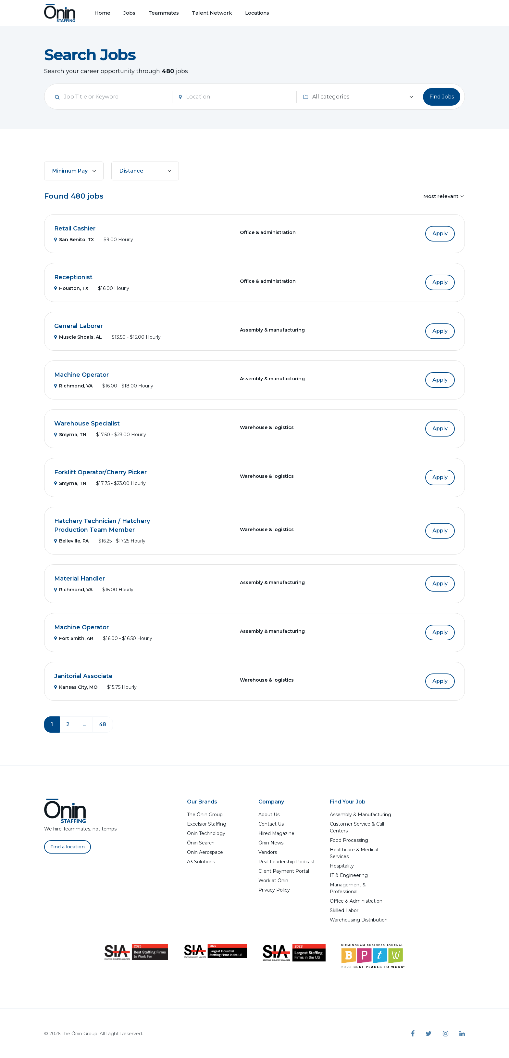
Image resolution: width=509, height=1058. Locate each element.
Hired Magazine (276, 833)
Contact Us (271, 824)
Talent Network (212, 13)
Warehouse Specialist (87, 423)
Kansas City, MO (75, 687)
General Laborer (78, 326)
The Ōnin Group (205, 814)
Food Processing (349, 840)
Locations (257, 13)
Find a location (67, 847)
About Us (268, 814)
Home (102, 13)
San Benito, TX (74, 239)
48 (102, 724)
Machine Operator (81, 374)
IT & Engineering (349, 875)
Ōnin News (270, 843)
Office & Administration (356, 901)
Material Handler (79, 578)
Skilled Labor (344, 910)
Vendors (267, 852)
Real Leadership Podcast (286, 862)
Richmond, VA (73, 386)
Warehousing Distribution (359, 920)
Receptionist (73, 277)
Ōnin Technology (206, 833)
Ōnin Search (201, 843)
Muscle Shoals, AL (78, 337)
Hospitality (342, 866)
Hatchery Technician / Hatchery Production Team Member (102, 525)
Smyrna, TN (70, 435)
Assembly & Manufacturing (360, 814)
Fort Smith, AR (73, 638)
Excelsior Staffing (206, 824)
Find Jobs (441, 97)
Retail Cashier (74, 228)
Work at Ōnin (273, 880)
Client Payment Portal (283, 871)
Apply (440, 233)
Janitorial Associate (83, 676)
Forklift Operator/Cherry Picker (100, 472)
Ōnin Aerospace (205, 852)
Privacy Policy (274, 890)
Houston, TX (71, 288)
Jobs (129, 13)
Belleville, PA (71, 541)
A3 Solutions (201, 862)
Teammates (163, 13)
